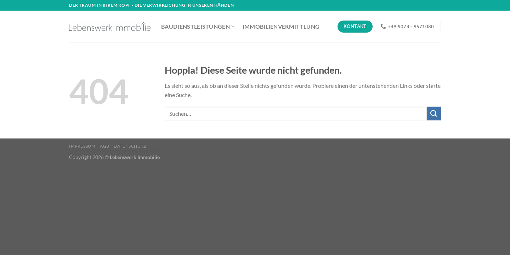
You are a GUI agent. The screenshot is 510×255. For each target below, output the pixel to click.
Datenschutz (130, 146)
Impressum (82, 146)
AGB (104, 146)
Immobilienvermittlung (281, 26)
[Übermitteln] (434, 113)
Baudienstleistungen (198, 26)
